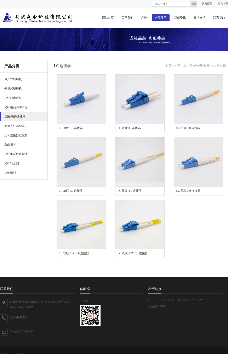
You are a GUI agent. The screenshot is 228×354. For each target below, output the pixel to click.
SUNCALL (167, 299)
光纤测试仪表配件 (16, 154)
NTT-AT (153, 299)
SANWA (181, 299)
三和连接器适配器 (16, 135)
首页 (169, 65)
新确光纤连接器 (15, 116)
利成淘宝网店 (157, 306)
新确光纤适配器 (14, 126)
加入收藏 (223, 3)
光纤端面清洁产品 (16, 107)
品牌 (144, 17)
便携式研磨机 (13, 88)
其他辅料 (10, 172)
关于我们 (127, 17)
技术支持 (199, 17)
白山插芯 (10, 144)
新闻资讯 (180, 17)
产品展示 (160, 17)
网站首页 (108, 17)
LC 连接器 (62, 66)
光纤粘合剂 (11, 163)
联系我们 (219, 17)
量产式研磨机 (13, 79)
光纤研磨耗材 (13, 98)
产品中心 (180, 65)
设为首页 (207, 3)
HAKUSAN (196, 299)
